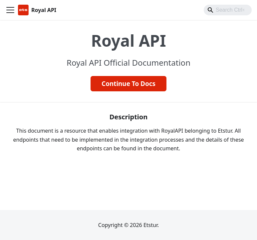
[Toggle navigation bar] (10, 10)
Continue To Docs (128, 83)
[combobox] (228, 10)
